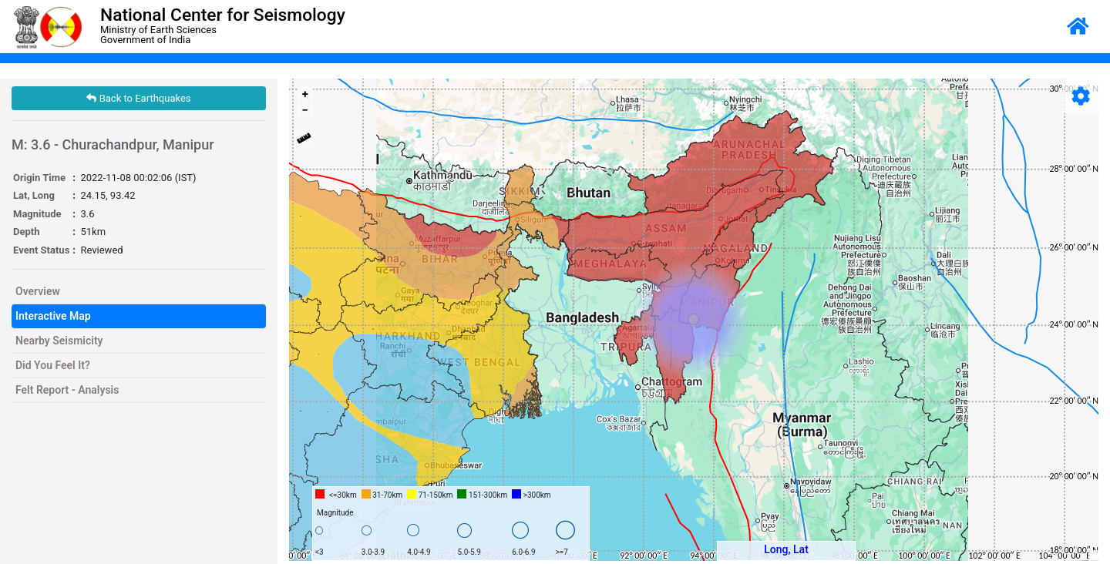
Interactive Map (53, 316)
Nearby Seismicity (59, 340)
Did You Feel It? (52, 365)
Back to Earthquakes (138, 98)
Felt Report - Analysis (67, 390)
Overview (37, 291)
